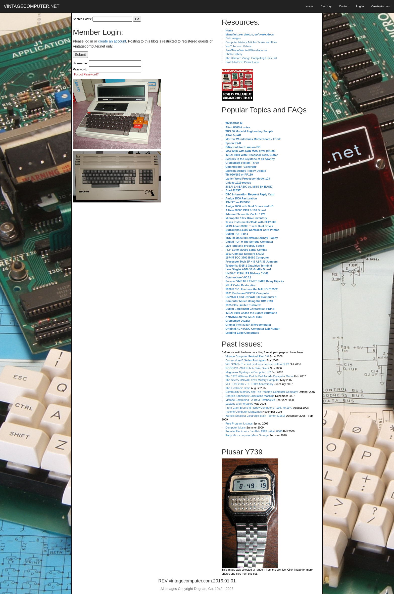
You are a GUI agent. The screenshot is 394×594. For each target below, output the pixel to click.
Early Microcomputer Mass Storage (247, 435)
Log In (360, 6)
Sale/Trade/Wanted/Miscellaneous (246, 50)
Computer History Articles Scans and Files (251, 42)
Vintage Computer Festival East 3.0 (247, 356)
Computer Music (235, 427)
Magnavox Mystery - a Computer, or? (248, 372)
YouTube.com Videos (238, 46)
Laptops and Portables (239, 403)
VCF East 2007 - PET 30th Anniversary (249, 384)
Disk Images (233, 38)
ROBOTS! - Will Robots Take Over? (247, 368)
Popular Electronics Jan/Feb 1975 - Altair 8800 (253, 431)
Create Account (380, 6)
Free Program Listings (239, 423)
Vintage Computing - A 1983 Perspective (250, 399)
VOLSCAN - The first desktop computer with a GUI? (257, 364)
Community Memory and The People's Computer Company (261, 391)
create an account (112, 41)
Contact (344, 6)
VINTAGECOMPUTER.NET (32, 6)
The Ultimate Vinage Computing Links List (251, 58)
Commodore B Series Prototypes (245, 360)
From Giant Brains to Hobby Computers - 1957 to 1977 (258, 407)
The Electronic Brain (237, 388)
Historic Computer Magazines (243, 411)
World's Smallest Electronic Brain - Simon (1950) (255, 415)
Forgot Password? (86, 74)
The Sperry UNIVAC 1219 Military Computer (252, 379)
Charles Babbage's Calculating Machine (249, 395)
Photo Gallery (233, 54)
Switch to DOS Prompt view (242, 62)
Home (309, 6)
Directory (325, 6)
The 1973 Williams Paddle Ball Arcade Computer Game (259, 376)
